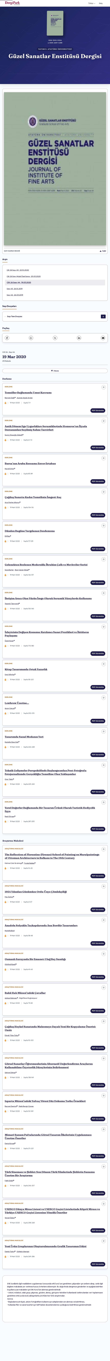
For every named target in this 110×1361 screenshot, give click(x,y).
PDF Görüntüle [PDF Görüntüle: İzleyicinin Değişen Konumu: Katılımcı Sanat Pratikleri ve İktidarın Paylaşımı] (97, 664)
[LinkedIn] (79, 338)
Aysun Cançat (10, 721)
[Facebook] (7, 338)
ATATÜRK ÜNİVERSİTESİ (60, 49)
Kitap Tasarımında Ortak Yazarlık (26, 680)
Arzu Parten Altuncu (12, 507)
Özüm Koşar (9, 651)
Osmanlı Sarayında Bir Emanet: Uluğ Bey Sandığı (35, 981)
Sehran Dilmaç (10, 1099)
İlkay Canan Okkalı (22, 577)
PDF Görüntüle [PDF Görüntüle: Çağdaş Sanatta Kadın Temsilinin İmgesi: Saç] (97, 520)
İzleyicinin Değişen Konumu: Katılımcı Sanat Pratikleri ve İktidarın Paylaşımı (47, 644)
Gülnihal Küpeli (10, 987)
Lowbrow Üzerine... (17, 716)
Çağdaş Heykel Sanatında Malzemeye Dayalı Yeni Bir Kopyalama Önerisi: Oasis (51, 1053)
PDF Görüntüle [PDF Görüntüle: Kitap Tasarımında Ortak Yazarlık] (97, 699)
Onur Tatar (9, 795)
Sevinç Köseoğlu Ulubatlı (14, 437)
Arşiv (4, 259)
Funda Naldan (30, 882)
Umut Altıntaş (10, 686)
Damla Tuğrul (10, 1285)
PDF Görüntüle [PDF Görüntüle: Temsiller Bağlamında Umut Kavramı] (97, 411)
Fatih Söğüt (9, 1211)
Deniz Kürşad (10, 1173)
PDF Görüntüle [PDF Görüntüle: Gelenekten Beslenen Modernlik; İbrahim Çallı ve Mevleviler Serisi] (97, 590)
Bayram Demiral (11, 1134)
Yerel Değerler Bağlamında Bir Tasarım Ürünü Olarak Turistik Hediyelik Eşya (50, 826)
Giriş (100, 3)
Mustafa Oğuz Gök (12, 756)
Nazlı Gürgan (10, 833)
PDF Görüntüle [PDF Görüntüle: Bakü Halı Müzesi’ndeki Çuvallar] (97, 1035)
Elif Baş (8, 542)
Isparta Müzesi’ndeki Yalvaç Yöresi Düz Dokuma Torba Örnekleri (45, 1128)
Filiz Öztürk (9, 917)
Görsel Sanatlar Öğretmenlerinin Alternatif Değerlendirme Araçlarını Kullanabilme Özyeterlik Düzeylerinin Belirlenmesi (49, 1092)
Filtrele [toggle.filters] (55, 371)
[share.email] (103, 338)
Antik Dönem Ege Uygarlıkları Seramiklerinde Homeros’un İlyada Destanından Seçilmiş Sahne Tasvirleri (46, 430)
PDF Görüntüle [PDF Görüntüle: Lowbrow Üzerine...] (97, 734)
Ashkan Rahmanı (11, 1022)
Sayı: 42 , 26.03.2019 (15, 295)
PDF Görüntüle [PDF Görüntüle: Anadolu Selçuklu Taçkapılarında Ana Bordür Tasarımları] (97, 964)
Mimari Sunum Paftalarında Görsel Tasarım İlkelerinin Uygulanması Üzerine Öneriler (48, 1166)
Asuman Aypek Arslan (25, 398)
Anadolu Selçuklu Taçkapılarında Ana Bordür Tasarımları (41, 946)
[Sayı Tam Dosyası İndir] (103, 316)
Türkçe (91, 3)
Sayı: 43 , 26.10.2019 (14, 288)
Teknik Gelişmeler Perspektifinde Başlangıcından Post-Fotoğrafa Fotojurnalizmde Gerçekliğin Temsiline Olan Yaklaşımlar (46, 788)
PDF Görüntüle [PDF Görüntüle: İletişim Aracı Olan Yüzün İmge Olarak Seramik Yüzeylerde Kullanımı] (97, 625)
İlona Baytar (9, 577)
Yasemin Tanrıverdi (12, 612)
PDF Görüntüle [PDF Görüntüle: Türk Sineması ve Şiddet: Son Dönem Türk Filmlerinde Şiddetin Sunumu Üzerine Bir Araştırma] (97, 1224)
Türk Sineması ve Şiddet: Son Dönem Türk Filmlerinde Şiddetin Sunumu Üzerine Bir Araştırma (50, 1204)
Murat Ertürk (10, 472)
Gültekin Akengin (23, 1285)
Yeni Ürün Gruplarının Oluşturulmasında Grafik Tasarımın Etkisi (46, 1279)
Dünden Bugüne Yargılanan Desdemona (30, 537)
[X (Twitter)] (55, 338)
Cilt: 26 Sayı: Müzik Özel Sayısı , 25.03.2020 (24, 276)
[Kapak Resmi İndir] (103, 251)
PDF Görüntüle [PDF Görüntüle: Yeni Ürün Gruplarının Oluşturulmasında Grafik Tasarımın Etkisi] (97, 1297)
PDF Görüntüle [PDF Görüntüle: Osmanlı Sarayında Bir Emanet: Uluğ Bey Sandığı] (97, 999)
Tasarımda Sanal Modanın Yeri (24, 751)
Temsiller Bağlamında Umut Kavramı (28, 393)
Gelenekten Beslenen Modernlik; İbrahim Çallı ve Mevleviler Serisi (46, 572)
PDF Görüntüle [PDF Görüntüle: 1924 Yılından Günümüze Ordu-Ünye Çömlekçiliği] (97, 929)
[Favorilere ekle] (103, 387)
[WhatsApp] (31, 338)
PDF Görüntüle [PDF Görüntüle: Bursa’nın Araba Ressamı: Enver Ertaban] (97, 485)
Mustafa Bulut (10, 952)
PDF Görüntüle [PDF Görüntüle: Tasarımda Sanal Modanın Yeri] (97, 769)
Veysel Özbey (10, 1250)
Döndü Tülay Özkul (12, 1061)
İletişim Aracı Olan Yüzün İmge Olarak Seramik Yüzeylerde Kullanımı (48, 607)
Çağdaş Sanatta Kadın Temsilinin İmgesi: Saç (33, 502)
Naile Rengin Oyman (27, 1134)
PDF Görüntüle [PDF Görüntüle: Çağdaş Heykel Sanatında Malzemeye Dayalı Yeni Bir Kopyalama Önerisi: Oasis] (97, 1073)
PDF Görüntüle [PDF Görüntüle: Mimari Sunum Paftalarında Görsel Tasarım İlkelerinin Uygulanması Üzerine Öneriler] (97, 1185)
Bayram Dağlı (10, 398)
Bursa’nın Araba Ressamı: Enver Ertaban (30, 466)
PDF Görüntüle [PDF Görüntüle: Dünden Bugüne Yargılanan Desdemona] (97, 555)
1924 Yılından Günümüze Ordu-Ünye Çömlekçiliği (36, 911)
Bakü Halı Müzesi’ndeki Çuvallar (25, 1016)
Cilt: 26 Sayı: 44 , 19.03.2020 (19, 282)
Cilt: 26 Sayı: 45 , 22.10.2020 (18, 270)
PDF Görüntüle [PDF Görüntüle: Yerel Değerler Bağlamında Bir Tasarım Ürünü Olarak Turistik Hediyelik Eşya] (97, 846)
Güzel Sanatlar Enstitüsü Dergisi (55, 56)
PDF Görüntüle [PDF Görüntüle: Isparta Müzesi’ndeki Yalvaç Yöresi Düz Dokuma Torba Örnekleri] (97, 1147)
